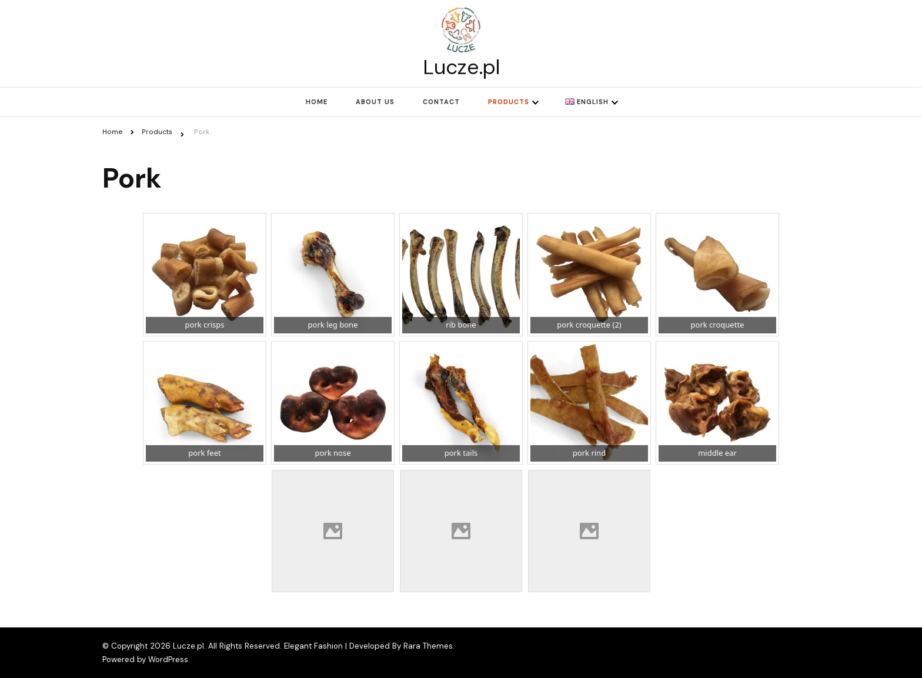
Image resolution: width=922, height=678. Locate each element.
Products (508, 102)
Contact (441, 102)
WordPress (168, 659)
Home (317, 102)
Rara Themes (428, 646)
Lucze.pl (461, 67)
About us (375, 102)
